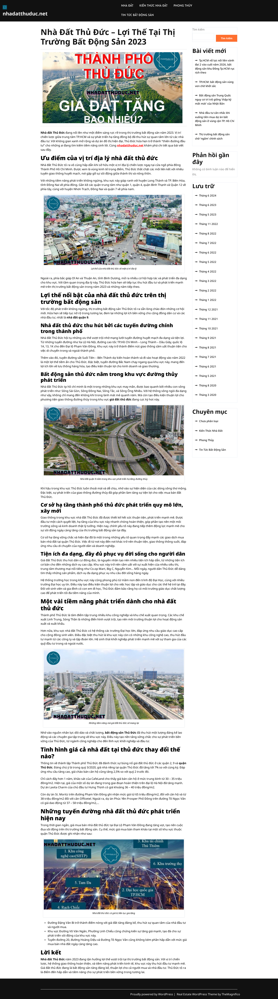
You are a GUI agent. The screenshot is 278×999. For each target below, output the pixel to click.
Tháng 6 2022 (207, 252)
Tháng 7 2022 (207, 243)
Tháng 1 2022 (207, 300)
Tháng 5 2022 (207, 262)
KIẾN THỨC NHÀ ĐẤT (153, 6)
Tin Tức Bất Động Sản (212, 449)
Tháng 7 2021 (207, 357)
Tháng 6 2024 (207, 195)
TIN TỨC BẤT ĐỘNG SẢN (137, 15)
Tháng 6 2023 (207, 205)
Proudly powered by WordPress (152, 994)
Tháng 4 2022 (207, 271)
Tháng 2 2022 (207, 290)
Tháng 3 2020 (207, 395)
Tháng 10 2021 (208, 328)
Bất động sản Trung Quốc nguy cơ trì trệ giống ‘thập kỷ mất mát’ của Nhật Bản (213, 99)
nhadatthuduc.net (25, 13)
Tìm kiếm (198, 29)
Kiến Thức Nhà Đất (211, 430)
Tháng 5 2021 (207, 376)
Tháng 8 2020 (207, 385)
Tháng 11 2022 (208, 224)
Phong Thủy (206, 440)
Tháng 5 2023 (207, 214)
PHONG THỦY (183, 6)
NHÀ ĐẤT (127, 6)
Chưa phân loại (208, 421)
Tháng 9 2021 (207, 338)
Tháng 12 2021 (208, 309)
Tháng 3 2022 (207, 281)
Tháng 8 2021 (207, 347)
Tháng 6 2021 (207, 366)
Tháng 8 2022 (207, 233)
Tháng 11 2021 (208, 319)
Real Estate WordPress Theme (197, 994)
